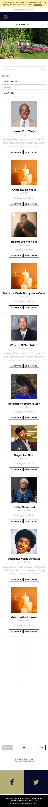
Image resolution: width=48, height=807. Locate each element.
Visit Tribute (17, 152)
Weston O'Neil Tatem (24, 345)
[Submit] (43, 69)
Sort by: (6, 76)
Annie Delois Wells (24, 190)
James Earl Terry (24, 131)
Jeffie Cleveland (24, 507)
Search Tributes (21, 24)
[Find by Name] (21, 69)
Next (42, 747)
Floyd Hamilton (24, 455)
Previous (7, 747)
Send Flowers (32, 152)
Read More (38, 5)
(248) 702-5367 (27, 10)
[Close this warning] (45, 2)
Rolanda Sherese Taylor (24, 403)
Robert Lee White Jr (24, 241)
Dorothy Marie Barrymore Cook (24, 293)
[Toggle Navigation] (33, 24)
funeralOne (32, 804)
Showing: (7, 87)
